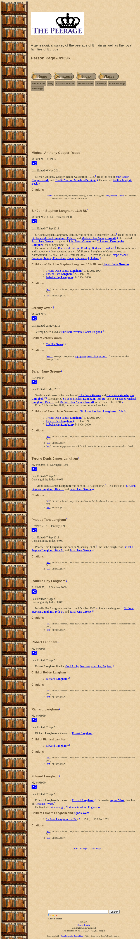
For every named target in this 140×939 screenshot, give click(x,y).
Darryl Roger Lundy (114, 195)
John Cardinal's (67, 936)
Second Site (78, 936)
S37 (48, 289)
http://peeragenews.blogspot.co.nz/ (91, 356)
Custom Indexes (65, 83)
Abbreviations (85, 83)
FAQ (50, 83)
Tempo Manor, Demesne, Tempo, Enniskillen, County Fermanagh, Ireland (80, 256)
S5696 (50, 195)
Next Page (37, 88)
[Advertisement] (84, 122)
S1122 (50, 356)
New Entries (38, 83)
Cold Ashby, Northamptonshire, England (88, 666)
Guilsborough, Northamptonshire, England (73, 806)
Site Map (101, 83)
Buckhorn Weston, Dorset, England (81, 331)
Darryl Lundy (83, 925)
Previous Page (117, 83)
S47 (48, 446)
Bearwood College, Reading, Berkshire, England (86, 248)
